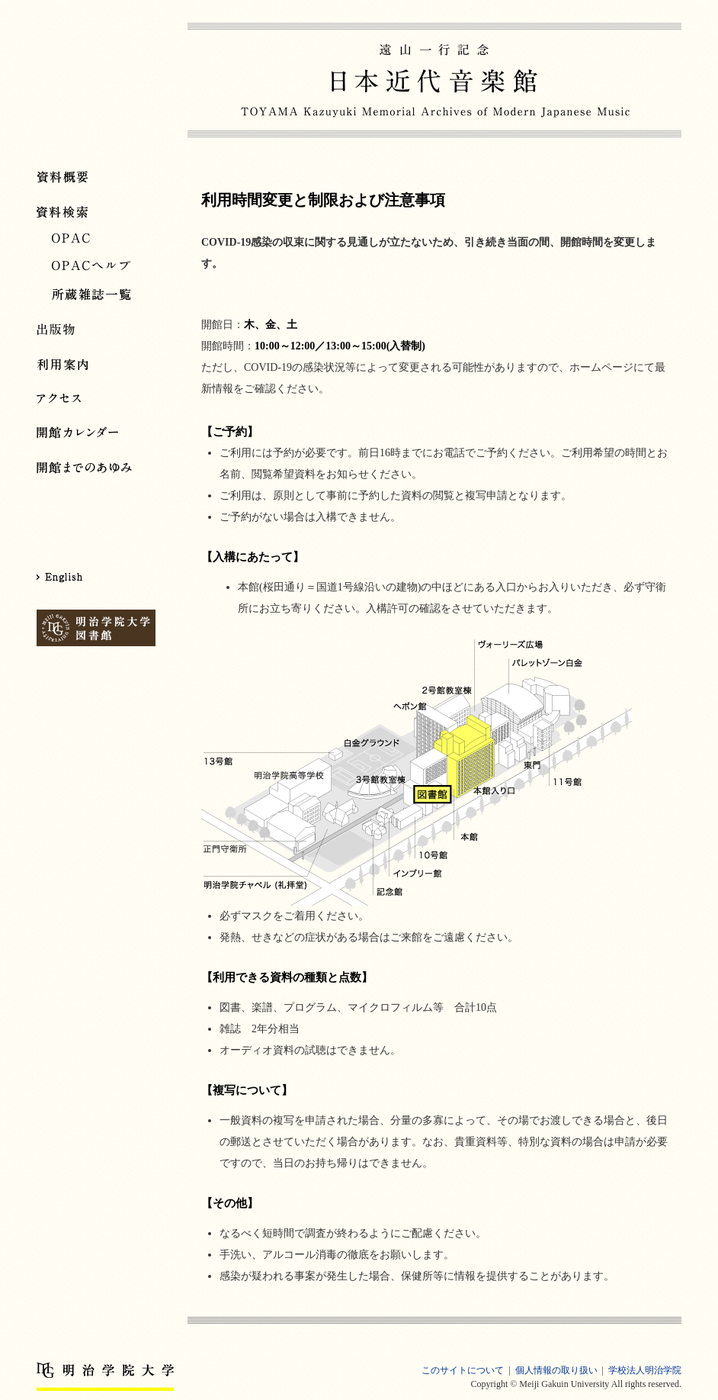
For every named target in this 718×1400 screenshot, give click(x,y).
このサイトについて (463, 1370)
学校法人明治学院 (644, 1370)
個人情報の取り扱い (556, 1370)
